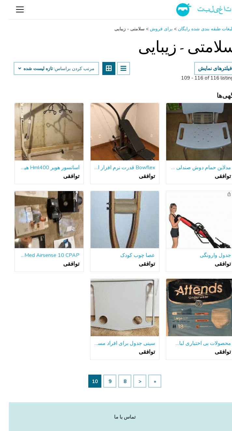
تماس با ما (116, 417)
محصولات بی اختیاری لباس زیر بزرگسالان (191, 343)
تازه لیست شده (26, 69)
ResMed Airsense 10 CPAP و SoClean (40, 255)
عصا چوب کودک (128, 255)
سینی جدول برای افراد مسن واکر (116, 343)
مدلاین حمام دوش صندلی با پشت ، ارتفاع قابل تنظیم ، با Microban (191, 168)
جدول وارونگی (206, 255)
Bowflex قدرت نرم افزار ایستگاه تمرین (116, 168)
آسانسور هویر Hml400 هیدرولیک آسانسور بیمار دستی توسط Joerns (40, 168)
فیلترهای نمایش (206, 68)
